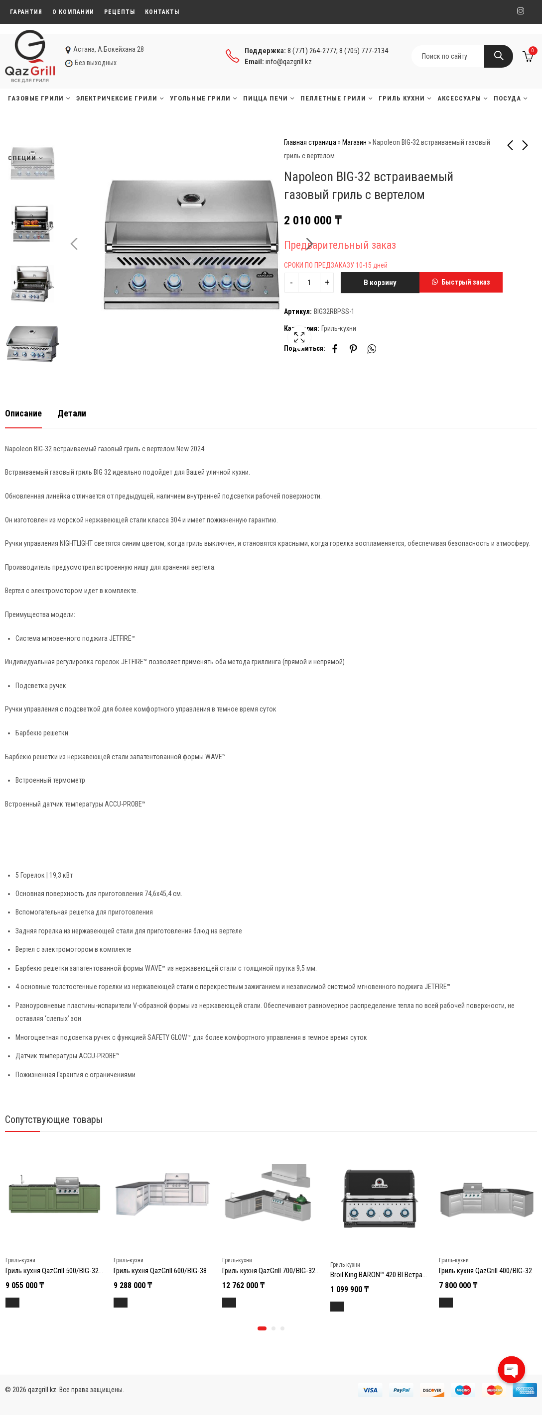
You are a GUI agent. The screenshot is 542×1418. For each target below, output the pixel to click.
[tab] (23, 414)
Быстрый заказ (465, 282)
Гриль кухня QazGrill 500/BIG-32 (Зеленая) (67, 1270)
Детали (71, 413)
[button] (461, 282)
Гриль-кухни (338, 328)
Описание (23, 413)
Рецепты (119, 11)
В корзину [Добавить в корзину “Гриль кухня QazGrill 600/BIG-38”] (130, 1302)
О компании (73, 11)
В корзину (380, 282)
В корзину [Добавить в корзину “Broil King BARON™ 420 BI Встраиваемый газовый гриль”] (346, 1306)
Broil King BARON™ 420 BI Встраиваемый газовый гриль (412, 1274)
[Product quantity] (309, 283)
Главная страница (310, 142)
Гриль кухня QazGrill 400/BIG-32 (485, 1270)
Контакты (162, 11)
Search (498, 56)
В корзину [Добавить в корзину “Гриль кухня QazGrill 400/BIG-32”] (455, 1302)
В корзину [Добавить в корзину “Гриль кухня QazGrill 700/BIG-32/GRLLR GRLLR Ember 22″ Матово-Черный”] (238, 1302)
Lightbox (249, 343)
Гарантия (26, 11)
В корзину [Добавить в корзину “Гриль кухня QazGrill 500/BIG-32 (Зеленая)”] (21, 1302)
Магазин (354, 142)
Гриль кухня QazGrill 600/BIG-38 (160, 1270)
